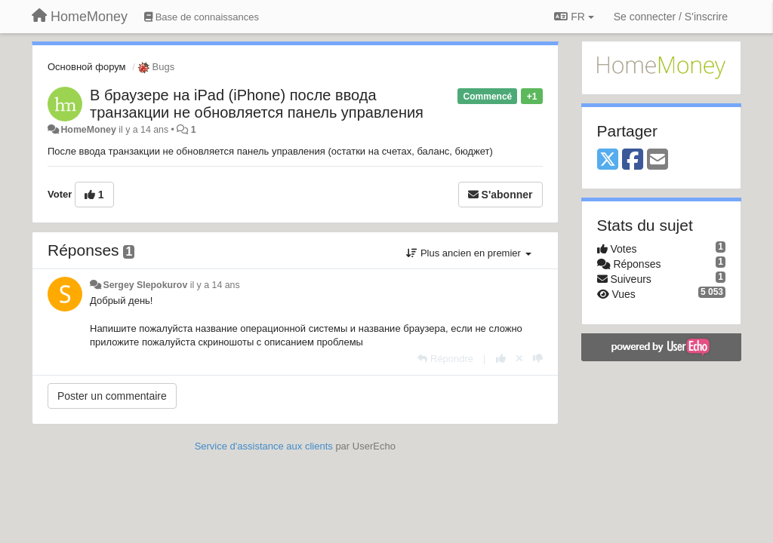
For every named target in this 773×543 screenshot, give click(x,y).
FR (573, 17)
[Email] (657, 160)
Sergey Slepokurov (145, 285)
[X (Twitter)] (607, 160)
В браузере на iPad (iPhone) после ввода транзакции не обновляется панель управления (256, 104)
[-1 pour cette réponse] (538, 358)
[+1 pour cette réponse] (501, 358)
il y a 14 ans (215, 285)
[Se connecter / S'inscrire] (671, 16)
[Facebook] (632, 160)
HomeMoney (87, 129)
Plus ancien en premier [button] (468, 253)
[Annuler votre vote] (519, 358)
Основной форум (87, 66)
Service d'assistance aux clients (264, 446)
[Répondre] (445, 358)
